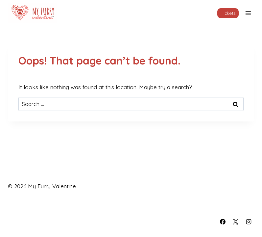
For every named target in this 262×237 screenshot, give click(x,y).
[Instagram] (248, 221)
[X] (235, 221)
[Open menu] (248, 13)
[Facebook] (222, 221)
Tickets (228, 13)
